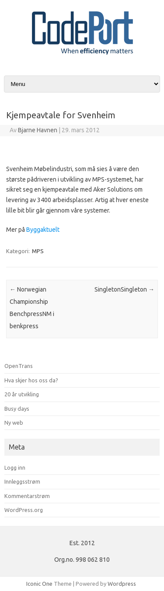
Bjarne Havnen (37, 130)
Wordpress (122, 584)
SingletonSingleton (124, 289)
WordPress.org (23, 510)
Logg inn (14, 467)
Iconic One (39, 584)
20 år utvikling (21, 394)
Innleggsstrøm (22, 481)
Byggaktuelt (42, 229)
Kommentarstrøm (27, 496)
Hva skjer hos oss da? (31, 380)
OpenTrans (18, 366)
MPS (38, 251)
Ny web (13, 422)
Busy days (16, 408)
